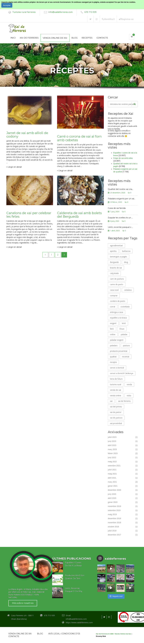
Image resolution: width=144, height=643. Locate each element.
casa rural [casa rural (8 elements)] (114, 290)
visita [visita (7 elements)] (129, 395)
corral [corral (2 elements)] (112, 306)
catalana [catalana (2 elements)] (128, 290)
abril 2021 (112, 478)
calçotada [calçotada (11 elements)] (114, 273)
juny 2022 (112, 457)
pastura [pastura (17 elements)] (126, 345)
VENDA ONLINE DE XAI (55, 38)
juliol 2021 (112, 470)
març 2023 (112, 449)
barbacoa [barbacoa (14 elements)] (126, 251)
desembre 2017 (114, 535)
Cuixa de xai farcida (117, 208)
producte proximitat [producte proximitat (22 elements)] (118, 351)
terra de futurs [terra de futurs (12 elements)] (116, 379)
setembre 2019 (114, 510)
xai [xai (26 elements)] (111, 401)
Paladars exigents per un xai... (121, 199)
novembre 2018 (114, 522)
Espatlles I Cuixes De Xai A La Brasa (73, 564)
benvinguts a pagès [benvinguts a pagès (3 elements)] (118, 256)
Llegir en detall (15, 167)
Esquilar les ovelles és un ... (120, 218)
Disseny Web (101, 636)
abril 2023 (112, 445)
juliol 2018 (112, 531)
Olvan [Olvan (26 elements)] (121, 329)
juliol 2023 (112, 437)
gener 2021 (112, 486)
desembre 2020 (114, 490)
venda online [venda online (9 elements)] (115, 395)
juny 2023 (112, 441)
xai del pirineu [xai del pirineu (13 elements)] (116, 406)
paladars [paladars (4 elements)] (113, 345)
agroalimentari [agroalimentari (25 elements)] (116, 245)
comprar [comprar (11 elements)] (113, 295)
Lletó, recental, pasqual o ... (120, 227)
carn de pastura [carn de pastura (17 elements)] (117, 279)
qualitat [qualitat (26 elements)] (113, 356)
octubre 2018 (113, 527)
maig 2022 (112, 461)
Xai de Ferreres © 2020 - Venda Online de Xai (113, 634)
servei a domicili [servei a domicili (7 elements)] (117, 367)
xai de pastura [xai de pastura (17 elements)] (116, 417)
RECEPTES (87, 37)
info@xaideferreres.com (60, 12)
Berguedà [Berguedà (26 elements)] (114, 262)
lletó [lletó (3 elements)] (112, 329)
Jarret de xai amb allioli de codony (27, 134)
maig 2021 (112, 474)
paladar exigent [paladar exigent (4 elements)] (116, 340)
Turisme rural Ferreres (24, 12)
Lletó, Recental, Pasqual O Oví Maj (73, 589)
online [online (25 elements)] (112, 334)
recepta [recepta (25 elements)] (113, 362)
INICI (13, 37)
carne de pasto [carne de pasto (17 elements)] (116, 284)
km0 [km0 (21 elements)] (124, 323)
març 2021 (112, 482)
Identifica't (108, 19)
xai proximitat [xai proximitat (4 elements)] (116, 423)
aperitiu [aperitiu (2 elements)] (113, 251)
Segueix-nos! (116, 596)
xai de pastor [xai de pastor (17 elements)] (115, 412)
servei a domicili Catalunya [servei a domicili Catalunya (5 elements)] (121, 373)
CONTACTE (102, 37)
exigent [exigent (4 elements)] (113, 323)
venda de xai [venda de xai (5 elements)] (115, 390)
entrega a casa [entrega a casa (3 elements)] (116, 312)
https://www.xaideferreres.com (79, 622)
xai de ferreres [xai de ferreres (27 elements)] (124, 401)
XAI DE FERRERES (29, 37)
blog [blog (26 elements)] (126, 262)
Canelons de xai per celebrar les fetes (28, 214)
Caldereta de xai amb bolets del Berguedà (79, 214)
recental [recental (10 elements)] (125, 356)
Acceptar (7, 5)
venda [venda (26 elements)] (129, 384)
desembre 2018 (114, 518)
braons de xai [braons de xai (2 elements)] (116, 267)
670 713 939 (90, 12)
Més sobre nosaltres (22, 603)
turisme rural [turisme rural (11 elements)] (115, 384)
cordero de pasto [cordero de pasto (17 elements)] (117, 301)
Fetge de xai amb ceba (122, 158)
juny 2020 (112, 494)
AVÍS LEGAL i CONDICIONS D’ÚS (64, 633)
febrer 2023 (113, 453)
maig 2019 (112, 514)
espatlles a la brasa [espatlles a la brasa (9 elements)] (118, 317)
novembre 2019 (114, 506)
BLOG (74, 37)
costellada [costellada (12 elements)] (125, 306)
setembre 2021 (114, 466)
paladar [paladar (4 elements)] (124, 334)
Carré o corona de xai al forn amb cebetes (79, 138)
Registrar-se (126, 19)
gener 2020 (112, 502)
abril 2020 (112, 498)
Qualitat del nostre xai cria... (120, 189)
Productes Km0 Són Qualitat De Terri (74, 577)
